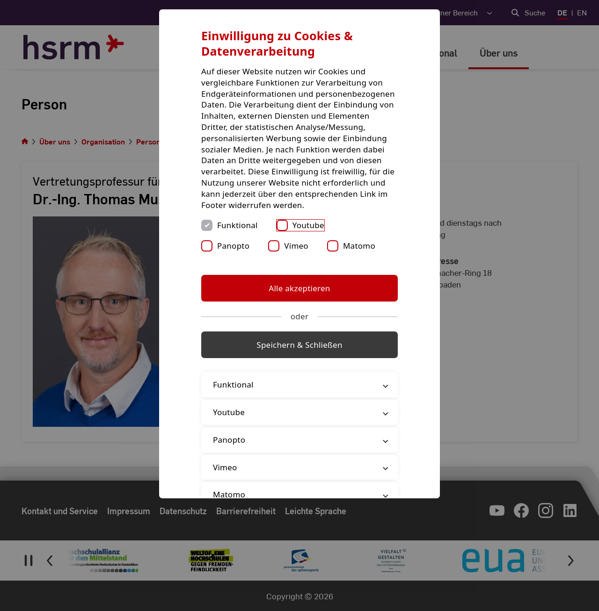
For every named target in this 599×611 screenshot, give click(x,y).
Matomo (359, 245)
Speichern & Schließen (299, 344)
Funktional (237, 225)
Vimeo (296, 245)
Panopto (233, 245)
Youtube (308, 225)
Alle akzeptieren (299, 288)
